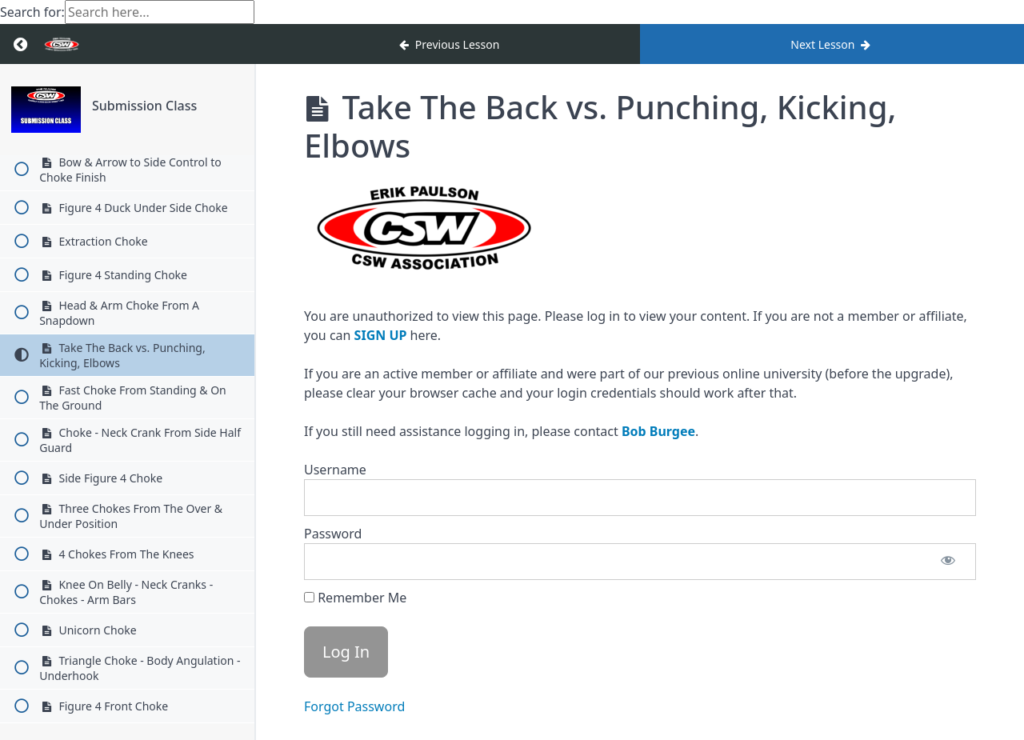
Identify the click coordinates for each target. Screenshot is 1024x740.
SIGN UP (380, 335)
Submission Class (144, 105)
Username (335, 469)
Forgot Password (354, 706)
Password (333, 533)
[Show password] (948, 561)
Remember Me (355, 597)
